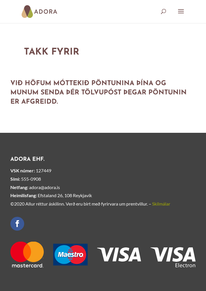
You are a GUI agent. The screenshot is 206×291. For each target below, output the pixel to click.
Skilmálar (161, 203)
